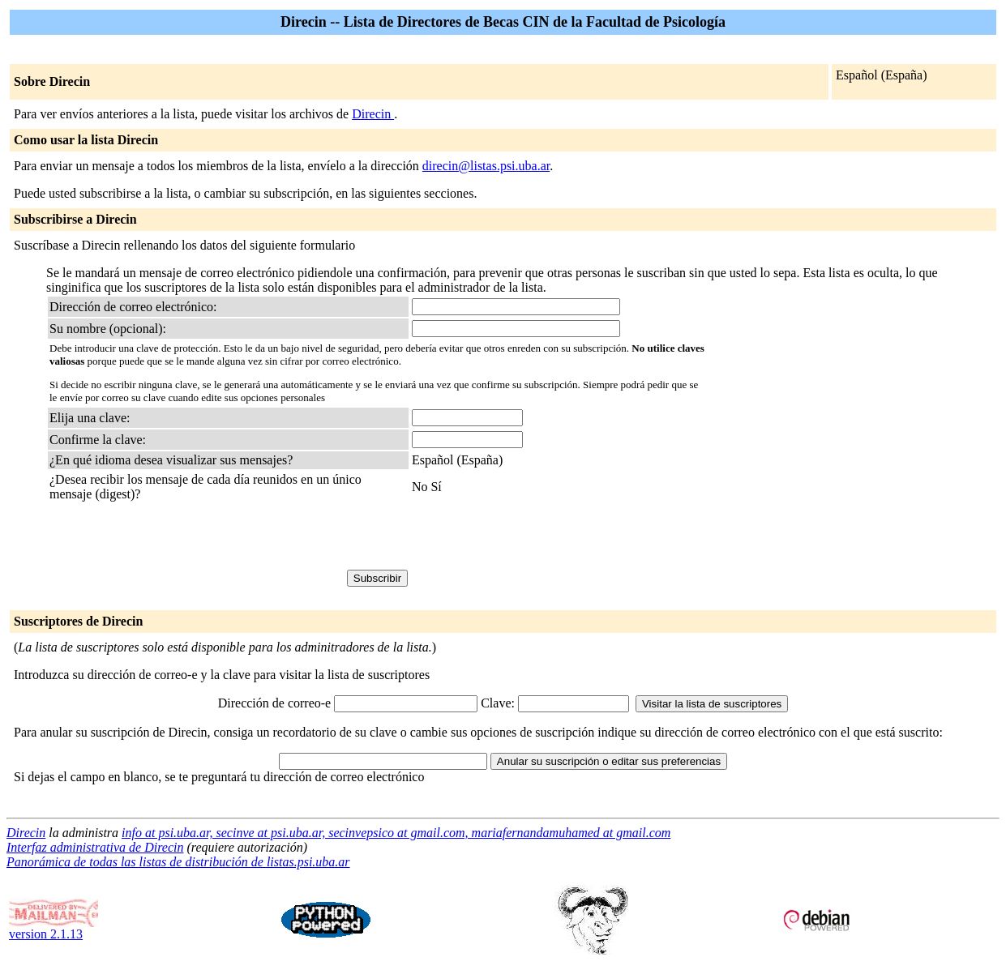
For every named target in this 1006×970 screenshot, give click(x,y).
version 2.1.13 (53, 928)
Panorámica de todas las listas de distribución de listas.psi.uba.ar (178, 862)
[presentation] (172, 538)
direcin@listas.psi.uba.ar (486, 166)
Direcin (373, 114)
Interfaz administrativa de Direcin (95, 847)
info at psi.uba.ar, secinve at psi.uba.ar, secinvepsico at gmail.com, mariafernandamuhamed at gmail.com (396, 833)
